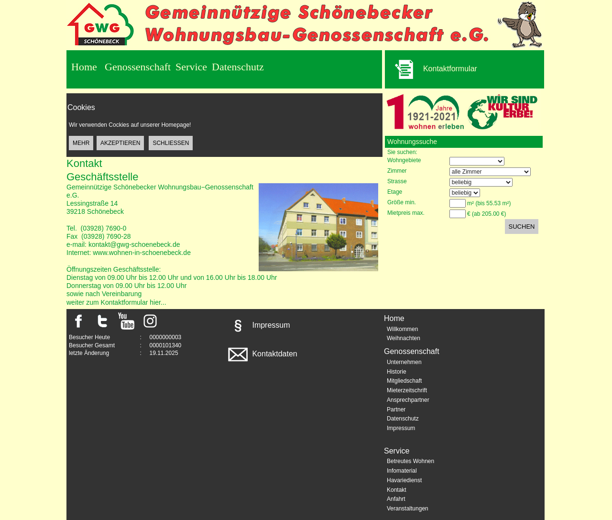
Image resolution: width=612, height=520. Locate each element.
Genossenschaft (138, 67)
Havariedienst (404, 480)
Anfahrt (396, 499)
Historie (396, 371)
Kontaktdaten (261, 354)
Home (84, 67)
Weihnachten (403, 338)
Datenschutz (238, 67)
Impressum (258, 325)
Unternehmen (404, 362)
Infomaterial (402, 470)
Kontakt (396, 490)
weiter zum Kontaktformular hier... (116, 302)
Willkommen (402, 329)
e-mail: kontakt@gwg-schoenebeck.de (123, 244)
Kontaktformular (431, 69)
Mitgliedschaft (404, 380)
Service (191, 67)
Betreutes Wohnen (410, 461)
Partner (396, 409)
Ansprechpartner (408, 400)
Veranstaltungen (407, 508)
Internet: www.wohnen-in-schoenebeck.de (128, 252)
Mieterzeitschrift (407, 390)
